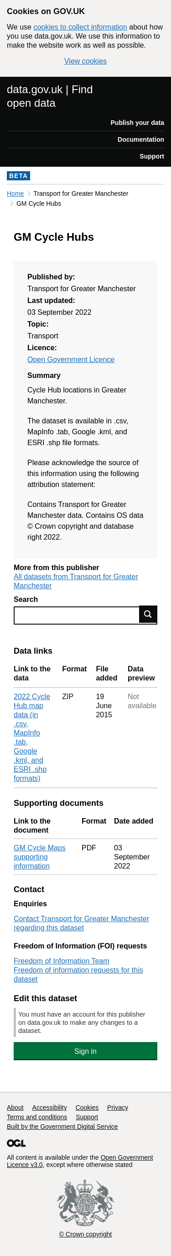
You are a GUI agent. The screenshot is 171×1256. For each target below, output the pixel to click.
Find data (148, 614)
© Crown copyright (85, 1234)
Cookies (87, 1107)
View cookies (85, 61)
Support (152, 156)
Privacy (117, 1107)
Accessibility (49, 1107)
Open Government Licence (70, 359)
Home (15, 193)
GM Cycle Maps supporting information (40, 857)
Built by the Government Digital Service (62, 1126)
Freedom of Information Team (61, 961)
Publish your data (137, 122)
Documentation (141, 139)
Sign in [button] (85, 1051)
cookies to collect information (80, 27)
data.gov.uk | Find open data (50, 96)
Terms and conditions (37, 1117)
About (15, 1107)
